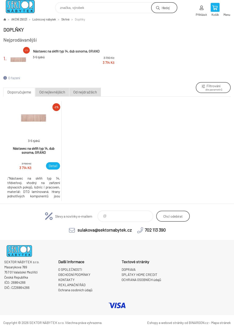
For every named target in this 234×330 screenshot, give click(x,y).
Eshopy (152, 323)
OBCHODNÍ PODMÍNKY (74, 275)
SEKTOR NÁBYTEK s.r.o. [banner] (23, 6)
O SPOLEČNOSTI (70, 269)
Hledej (166, 8)
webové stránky (172, 323)
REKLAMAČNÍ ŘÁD (72, 285)
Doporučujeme (19, 92)
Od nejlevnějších (52, 92)
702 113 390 (155, 230)
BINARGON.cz (198, 323)
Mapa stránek (221, 323)
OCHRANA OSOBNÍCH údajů (141, 280)
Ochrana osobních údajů (75, 290)
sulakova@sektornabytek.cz (105, 230)
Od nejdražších (85, 92)
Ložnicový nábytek (44, 19)
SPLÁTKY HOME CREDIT (139, 275)
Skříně (65, 19)
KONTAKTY (66, 280)
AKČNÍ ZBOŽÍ (19, 19)
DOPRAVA (129, 269)
